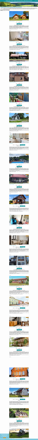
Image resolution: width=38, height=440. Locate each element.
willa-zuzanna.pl (36, 0)
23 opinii (21, 25)
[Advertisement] (19, 362)
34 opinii (22, 270)
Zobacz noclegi (19, 24)
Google (1, 434)
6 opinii (21, 331)
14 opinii (20, 168)
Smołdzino (27, 11)
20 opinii (22, 107)
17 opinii (23, 66)
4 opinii (22, 127)
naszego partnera (15, 29)
